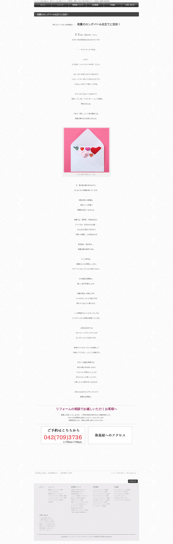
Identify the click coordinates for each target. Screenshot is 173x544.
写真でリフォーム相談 (77, 500)
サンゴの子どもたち (119, 495)
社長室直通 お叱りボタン (46, 528)
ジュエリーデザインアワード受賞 (57, 498)
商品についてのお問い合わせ (47, 526)
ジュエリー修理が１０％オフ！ (79, 495)
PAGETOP (133, 481)
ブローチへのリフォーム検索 (100, 495)
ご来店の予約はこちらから (46, 520)
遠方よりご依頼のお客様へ (78, 498)
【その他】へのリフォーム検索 (101, 500)
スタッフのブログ (53, 491)
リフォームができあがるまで (79, 504)
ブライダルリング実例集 (99, 506)
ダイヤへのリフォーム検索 (100, 502)
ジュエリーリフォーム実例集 (100, 489)
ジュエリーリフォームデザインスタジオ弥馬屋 (84, 536)
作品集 (116, 487)
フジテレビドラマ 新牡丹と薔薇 (57, 495)
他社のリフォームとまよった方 (79, 502)
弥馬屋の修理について (77, 493)
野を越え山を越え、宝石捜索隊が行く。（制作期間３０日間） (53, 473)
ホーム (41, 487)
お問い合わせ (43, 515)
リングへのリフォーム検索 (100, 491)
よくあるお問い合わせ (45, 518)
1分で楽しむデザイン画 (120, 498)
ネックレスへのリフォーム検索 (101, 493)
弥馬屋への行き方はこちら (78, 489)
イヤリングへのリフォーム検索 (101, 498)
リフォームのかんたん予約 (46, 522)
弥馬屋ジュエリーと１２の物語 (79, 510)
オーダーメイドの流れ (77, 506)
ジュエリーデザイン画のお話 (122, 500)
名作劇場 (95, 487)
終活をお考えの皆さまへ (77, 508)
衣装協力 (50, 502)
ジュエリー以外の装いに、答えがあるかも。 (125, 473)
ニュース (51, 487)
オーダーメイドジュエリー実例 (101, 504)
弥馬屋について (76, 487)
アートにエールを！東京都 (55, 500)
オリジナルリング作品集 (121, 491)
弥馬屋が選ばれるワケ (77, 491)
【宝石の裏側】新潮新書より (79, 512)
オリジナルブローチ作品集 (121, 493)
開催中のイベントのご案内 (55, 489)
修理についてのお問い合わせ (47, 524)
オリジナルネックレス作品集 (122, 489)
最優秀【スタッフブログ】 (55, 493)
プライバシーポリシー (45, 530)
